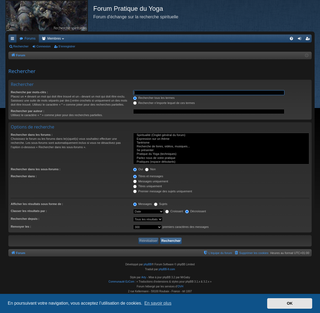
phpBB (148, 264)
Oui (138, 169)
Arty (143, 277)
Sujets (160, 204)
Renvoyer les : (21, 226)
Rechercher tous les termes (154, 97)
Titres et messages (148, 176)
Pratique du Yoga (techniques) (221, 154)
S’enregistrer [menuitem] (309, 40)
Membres (54, 38)
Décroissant (195, 211)
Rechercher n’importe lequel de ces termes (164, 103)
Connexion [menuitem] (301, 40)
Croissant (174, 211)
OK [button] (290, 303)
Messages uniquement (150, 181)
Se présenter (221, 150)
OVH (180, 286)
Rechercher (21, 46)
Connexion (43, 46)
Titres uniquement (147, 186)
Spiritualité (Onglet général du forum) (221, 135)
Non (150, 169)
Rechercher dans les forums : (32, 134)
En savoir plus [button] (157, 303)
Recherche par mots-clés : (29, 92)
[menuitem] (291, 38)
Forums (30, 38)
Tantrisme (221, 143)
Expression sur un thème (221, 139)
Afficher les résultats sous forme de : (37, 204)
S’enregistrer (67, 46)
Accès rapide (13, 40)
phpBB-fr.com (167, 269)
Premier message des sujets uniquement (162, 191)
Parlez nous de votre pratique (221, 158)
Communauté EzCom (121, 281)
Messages (142, 204)
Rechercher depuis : (25, 218)
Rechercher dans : (24, 176)
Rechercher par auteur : (27, 111)
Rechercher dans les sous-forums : (35, 169)
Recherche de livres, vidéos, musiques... (221, 146)
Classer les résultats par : (29, 211)
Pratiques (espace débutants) (221, 162)
